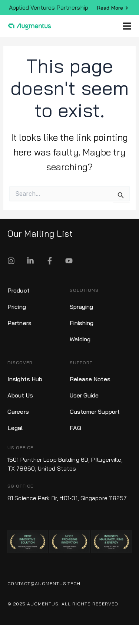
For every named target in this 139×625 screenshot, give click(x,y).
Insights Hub (24, 379)
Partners (19, 323)
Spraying (81, 306)
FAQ (75, 427)
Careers (18, 411)
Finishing (82, 323)
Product (18, 290)
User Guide (84, 395)
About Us (20, 395)
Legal (15, 427)
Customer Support (95, 411)
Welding (80, 339)
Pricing (16, 306)
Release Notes (90, 379)
